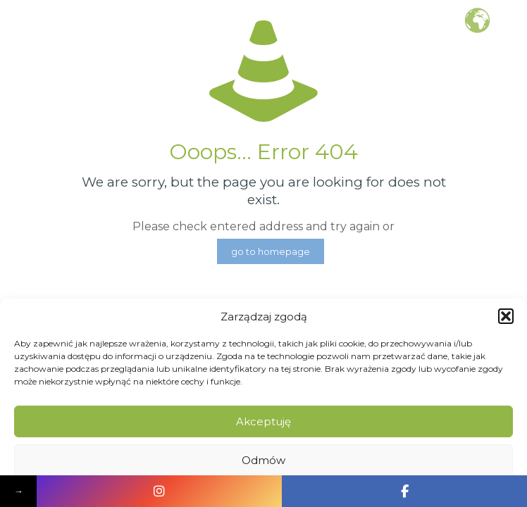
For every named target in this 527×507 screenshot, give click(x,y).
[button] (506, 316)
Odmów (263, 460)
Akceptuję (263, 421)
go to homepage (270, 251)
